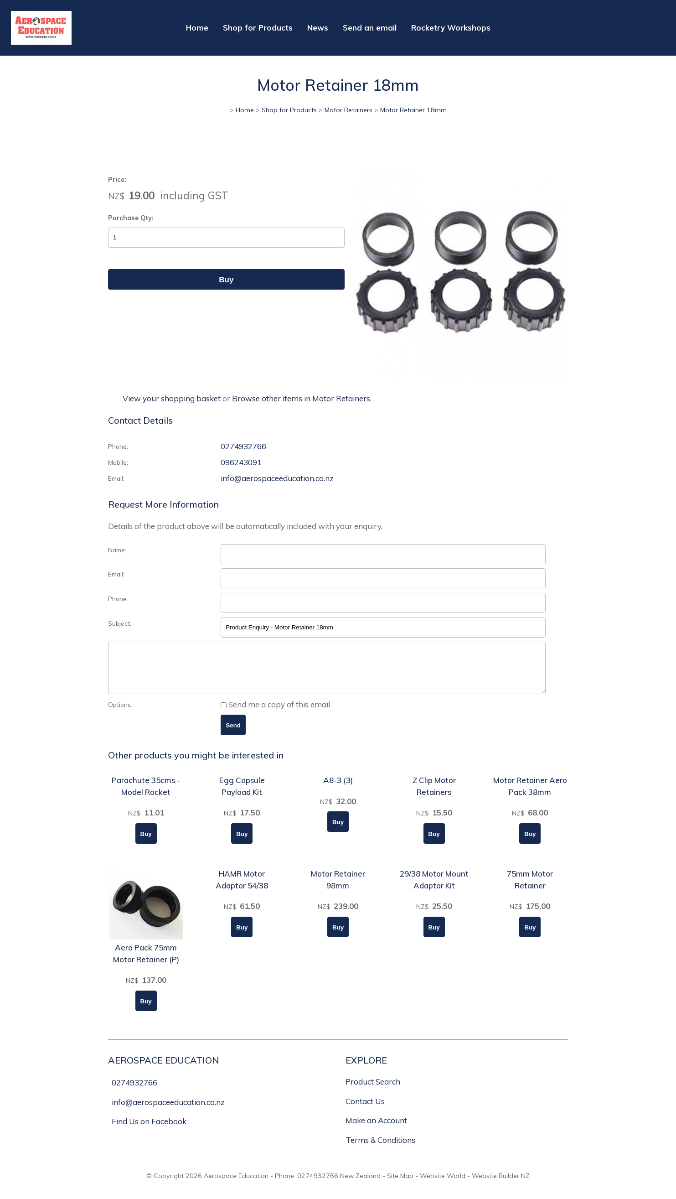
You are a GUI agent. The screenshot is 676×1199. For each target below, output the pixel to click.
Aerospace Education (236, 1185)
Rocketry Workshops (450, 27)
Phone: (118, 446)
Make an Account (376, 1130)
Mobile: (118, 462)
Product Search (373, 1091)
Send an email (370, 27)
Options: (120, 714)
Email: (116, 478)
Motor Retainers (348, 110)
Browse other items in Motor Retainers (301, 398)
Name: (117, 550)
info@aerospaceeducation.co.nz (277, 478)
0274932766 (243, 446)
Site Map (400, 1185)
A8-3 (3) (338, 789)
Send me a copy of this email (275, 714)
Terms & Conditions (380, 1149)
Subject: (119, 623)
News (317, 27)
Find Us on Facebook (149, 1131)
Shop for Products (258, 27)
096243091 (241, 462)
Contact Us (365, 1111)
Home (197, 27)
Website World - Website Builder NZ (475, 1185)
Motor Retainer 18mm (413, 110)
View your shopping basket (172, 398)
